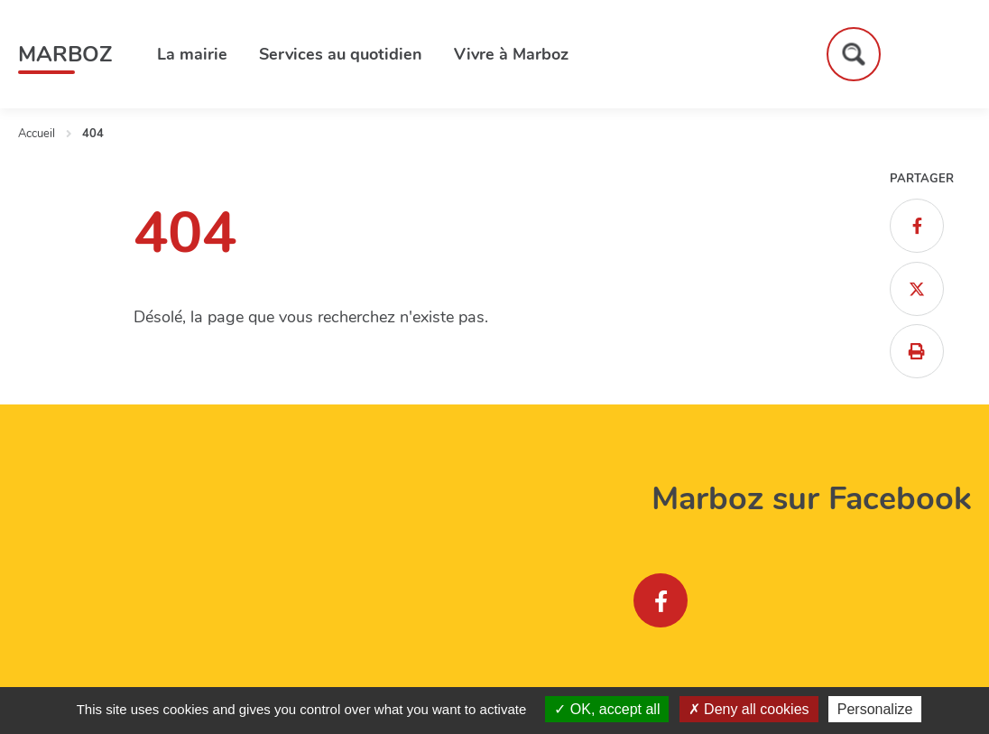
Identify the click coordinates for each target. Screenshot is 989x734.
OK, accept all (607, 709)
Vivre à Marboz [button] (511, 54)
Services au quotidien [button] (340, 54)
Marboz (65, 54)
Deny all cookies (749, 709)
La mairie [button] (192, 54)
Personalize (875, 709)
